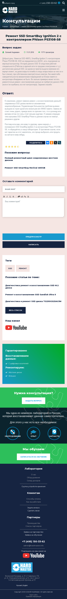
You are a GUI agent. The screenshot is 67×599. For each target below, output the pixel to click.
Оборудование (33, 478)
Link (25, 196)
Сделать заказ (34, 511)
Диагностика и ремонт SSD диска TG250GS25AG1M (33, 301)
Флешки (12, 376)
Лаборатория (33, 468)
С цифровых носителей (18, 363)
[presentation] (20, 226)
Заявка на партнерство (33, 532)
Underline (10, 196)
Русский (19, 585)
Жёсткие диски (15, 372)
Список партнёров (33, 526)
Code (22, 196)
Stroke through (13, 196)
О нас (33, 475)
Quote (19, 196)
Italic (7, 196)
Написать (34, 245)
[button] (59, 3)
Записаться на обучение (33, 457)
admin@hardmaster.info (34, 546)
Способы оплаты (33, 499)
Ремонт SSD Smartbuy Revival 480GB (25, 168)
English (25, 585)
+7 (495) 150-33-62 (33, 541)
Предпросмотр (34, 237)
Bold (4, 196)
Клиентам (33, 493)
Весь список (15, 310)
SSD (10, 268)
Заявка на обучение (33, 535)
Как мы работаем (33, 502)
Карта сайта (34, 595)
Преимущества (33, 523)
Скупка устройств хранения (33, 487)
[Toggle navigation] (63, 10)
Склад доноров (33, 481)
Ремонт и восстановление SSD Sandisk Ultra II (30, 294)
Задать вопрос (33, 401)
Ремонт (23, 268)
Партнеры (33, 517)
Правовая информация (33, 596)
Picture (28, 196)
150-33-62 (48, 3)
